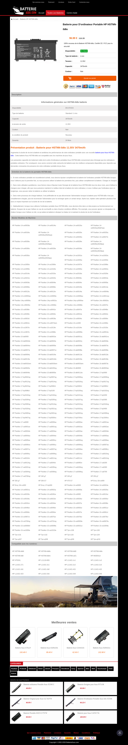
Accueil (41, 13)
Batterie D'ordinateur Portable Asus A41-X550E (95, 699)
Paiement (51, 2)
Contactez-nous (84, 2)
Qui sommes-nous (38, 2)
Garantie (67, 733)
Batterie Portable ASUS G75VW (35, 713)
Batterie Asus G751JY (23, 648)
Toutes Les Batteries (55, 13)
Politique (96, 733)
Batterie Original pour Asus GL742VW (38, 699)
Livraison (61, 2)
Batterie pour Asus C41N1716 (88, 713)
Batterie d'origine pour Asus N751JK (91, 684)
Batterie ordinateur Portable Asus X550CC (39, 684)
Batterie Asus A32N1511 (101, 648)
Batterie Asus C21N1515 (75, 648)
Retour (76, 733)
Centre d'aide (72, 13)
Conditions (86, 733)
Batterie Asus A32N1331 (49, 648)
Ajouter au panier (90, 78)
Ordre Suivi (71, 2)
